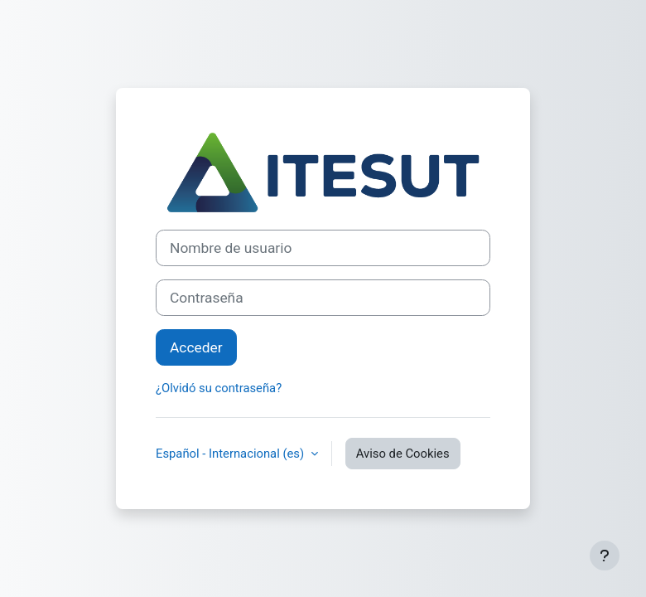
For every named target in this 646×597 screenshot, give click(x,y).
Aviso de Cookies (403, 453)
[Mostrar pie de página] (604, 555)
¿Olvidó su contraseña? (219, 388)
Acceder (196, 347)
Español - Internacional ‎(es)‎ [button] (231, 453)
